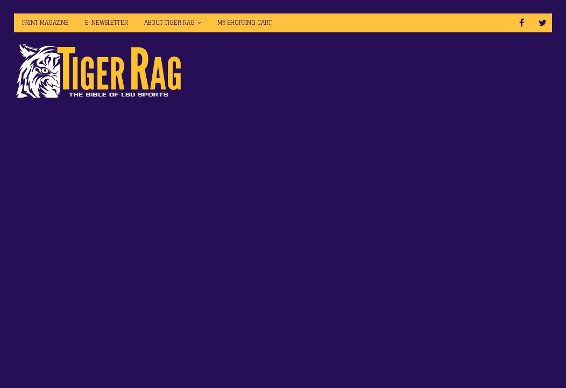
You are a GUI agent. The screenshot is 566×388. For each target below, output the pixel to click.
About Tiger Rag (169, 22)
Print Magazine (45, 22)
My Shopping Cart (244, 22)
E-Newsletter (106, 22)
